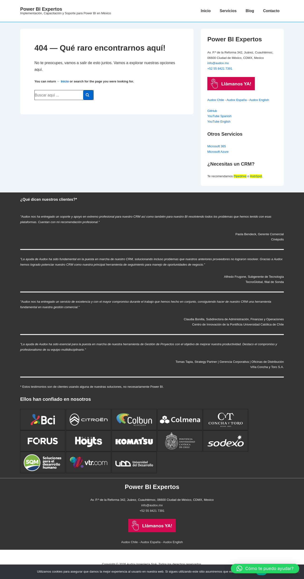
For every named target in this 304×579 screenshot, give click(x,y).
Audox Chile (215, 100)
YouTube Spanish (219, 116)
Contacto (271, 11)
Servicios (228, 11)
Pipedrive (240, 176)
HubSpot (256, 176)
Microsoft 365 (216, 146)
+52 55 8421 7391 (219, 68)
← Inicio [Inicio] (63, 81)
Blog (250, 11)
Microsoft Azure (218, 151)
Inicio (206, 11)
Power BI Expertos (41, 9)
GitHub (212, 111)
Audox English (259, 100)
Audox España (237, 100)
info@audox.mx (218, 63)
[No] (298, 571)
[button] (265, 568)
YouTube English (218, 121)
